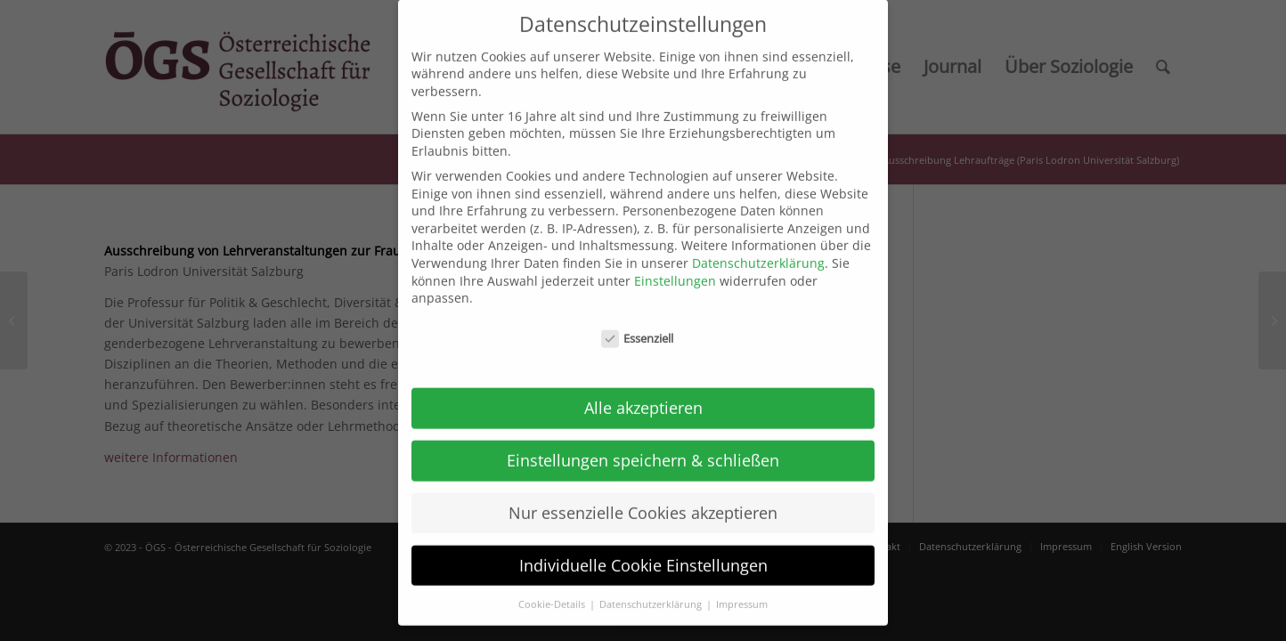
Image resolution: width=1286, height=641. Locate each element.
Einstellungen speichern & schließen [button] (643, 447)
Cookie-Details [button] (553, 591)
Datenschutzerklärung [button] (651, 591)
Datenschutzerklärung (758, 250)
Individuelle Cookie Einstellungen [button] (643, 552)
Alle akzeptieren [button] (643, 395)
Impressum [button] (742, 591)
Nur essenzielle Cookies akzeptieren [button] (643, 500)
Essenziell (637, 326)
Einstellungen (675, 267)
